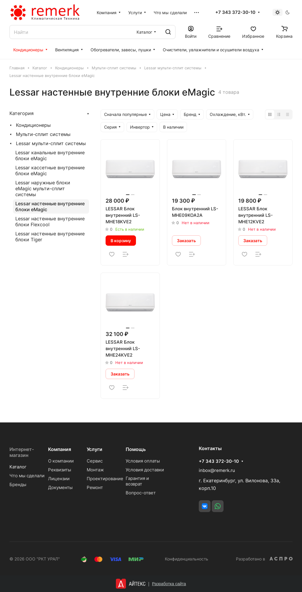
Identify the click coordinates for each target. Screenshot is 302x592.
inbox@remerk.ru (217, 470)
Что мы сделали (27, 475)
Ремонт (95, 487)
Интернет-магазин (21, 452)
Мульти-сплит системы (43, 134)
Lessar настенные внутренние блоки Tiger (50, 236)
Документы (60, 487)
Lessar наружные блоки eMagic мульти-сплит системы (42, 188)
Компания (59, 449)
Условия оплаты (143, 461)
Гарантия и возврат (137, 481)
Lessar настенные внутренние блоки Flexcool (50, 221)
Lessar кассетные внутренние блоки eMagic (50, 170)
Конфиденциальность (186, 558)
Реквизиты (59, 470)
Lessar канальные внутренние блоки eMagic (50, 155)
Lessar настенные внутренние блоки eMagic (50, 206)
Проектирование (105, 478)
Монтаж (95, 470)
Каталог (18, 467)
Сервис (95, 461)
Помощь (136, 449)
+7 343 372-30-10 (235, 12)
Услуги (94, 449)
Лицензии (59, 478)
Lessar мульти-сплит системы (51, 143)
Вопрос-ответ (141, 493)
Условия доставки (145, 470)
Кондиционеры (33, 125)
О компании (61, 461)
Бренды (17, 484)
